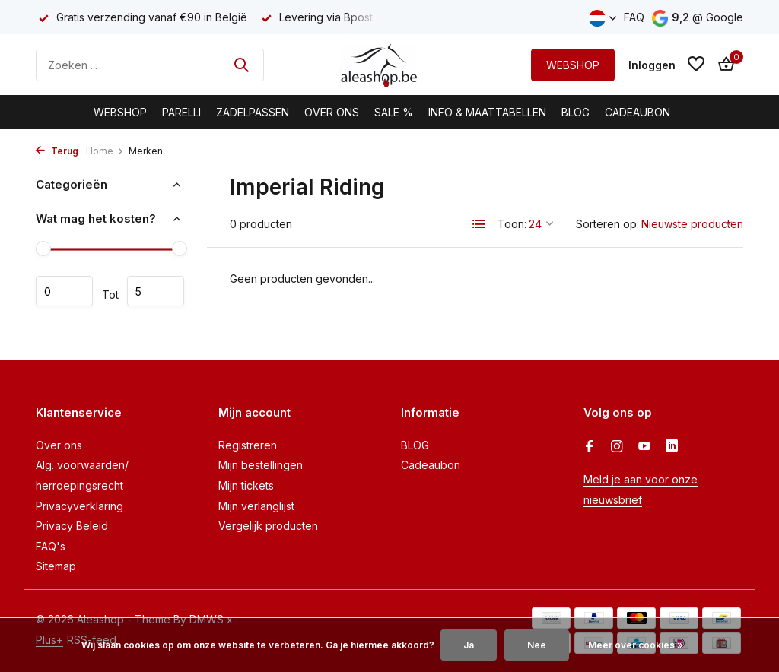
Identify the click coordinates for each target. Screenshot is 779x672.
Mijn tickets (246, 485)
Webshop (120, 112)
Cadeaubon (637, 112)
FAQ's (50, 546)
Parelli (181, 112)
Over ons (59, 445)
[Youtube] (644, 447)
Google (724, 17)
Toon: (512, 223)
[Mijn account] (652, 65)
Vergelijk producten (268, 525)
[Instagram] (617, 447)
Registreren (247, 445)
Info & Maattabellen (487, 112)
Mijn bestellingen (260, 464)
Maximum (155, 291)
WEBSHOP (572, 65)
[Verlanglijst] (696, 64)
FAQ (634, 17)
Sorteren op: (607, 223)
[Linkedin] (672, 447)
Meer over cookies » (635, 645)
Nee (536, 645)
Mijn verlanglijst (256, 505)
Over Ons (331, 112)
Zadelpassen (252, 112)
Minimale (64, 291)
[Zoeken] (150, 65)
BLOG (575, 112)
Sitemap (56, 565)
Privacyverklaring (79, 505)
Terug (57, 151)
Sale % (393, 112)
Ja (468, 645)
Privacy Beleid (72, 525)
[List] (479, 224)
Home (105, 151)
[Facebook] (589, 447)
